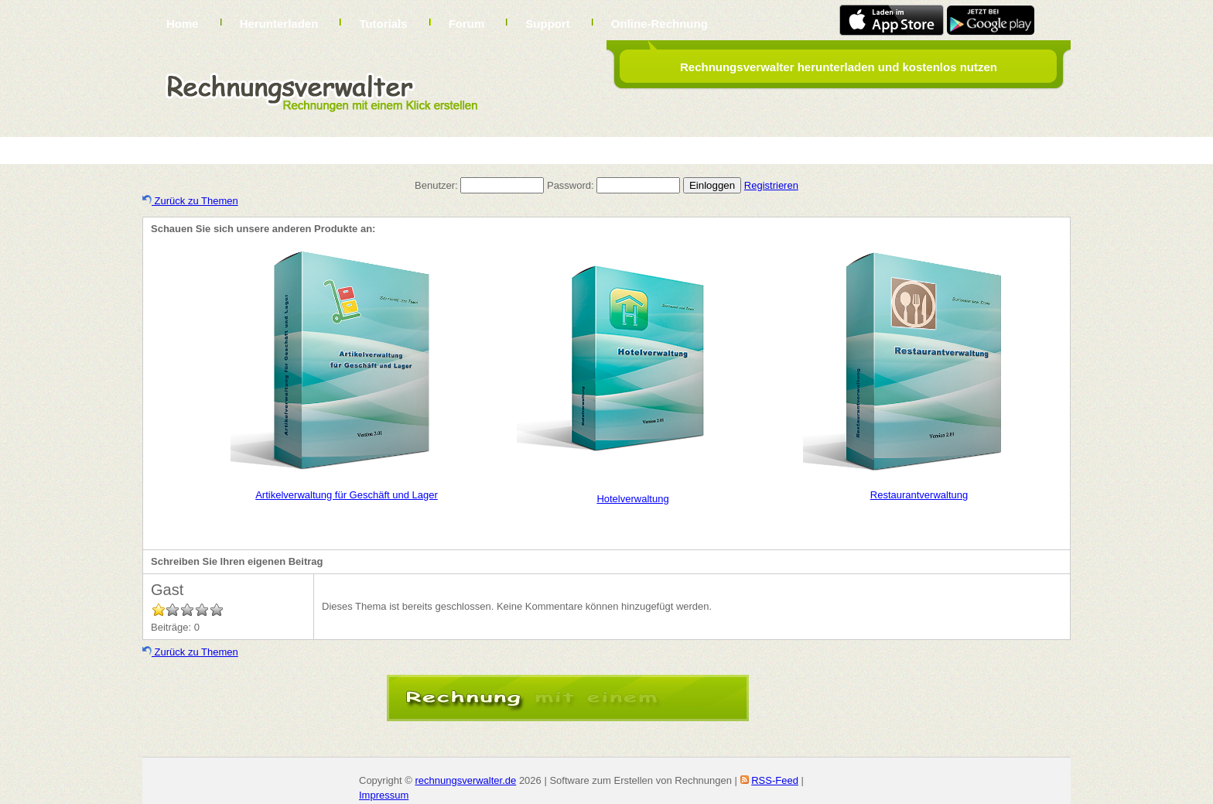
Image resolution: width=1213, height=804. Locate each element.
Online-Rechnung (659, 23)
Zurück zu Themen (190, 201)
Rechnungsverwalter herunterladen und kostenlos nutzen (838, 67)
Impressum (383, 795)
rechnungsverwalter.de (465, 780)
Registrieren (771, 185)
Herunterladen (279, 23)
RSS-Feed (774, 780)
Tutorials (383, 23)
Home (182, 23)
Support (547, 23)
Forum (467, 23)
